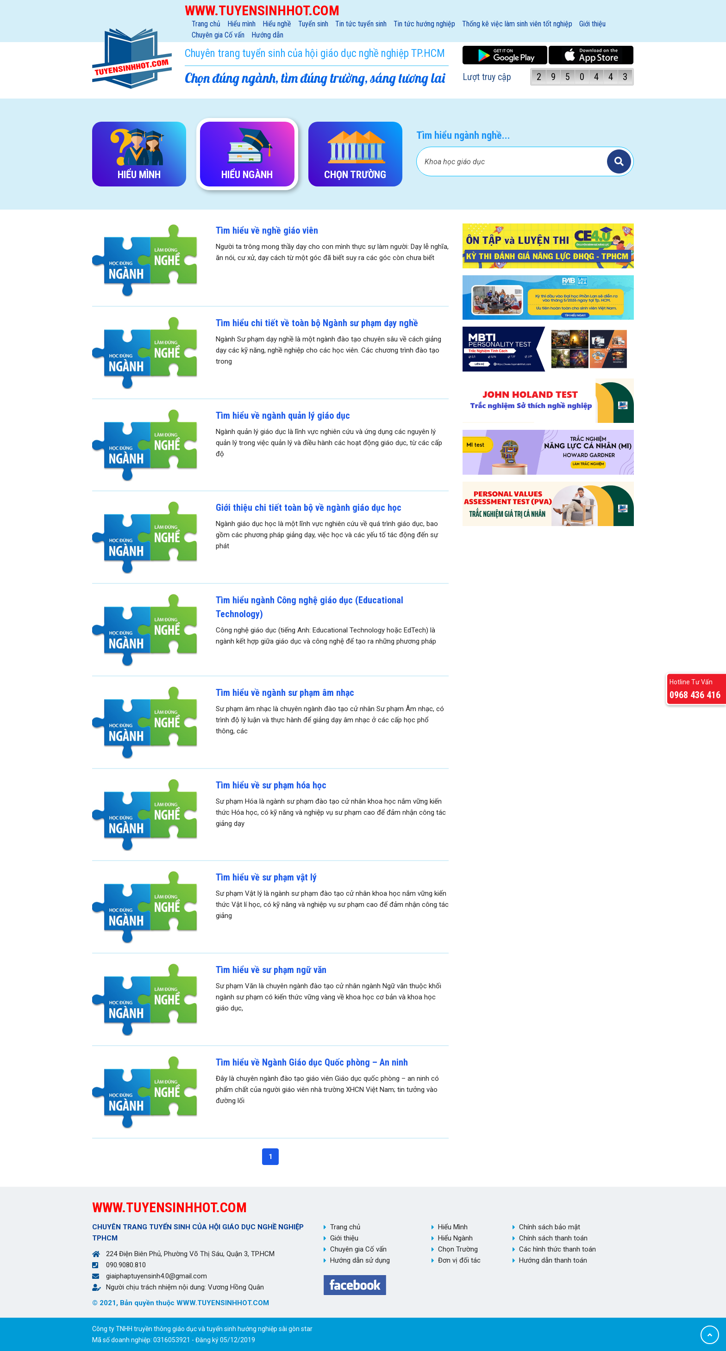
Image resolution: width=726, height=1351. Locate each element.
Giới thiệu (592, 23)
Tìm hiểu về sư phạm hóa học (271, 785)
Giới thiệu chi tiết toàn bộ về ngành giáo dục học (308, 507)
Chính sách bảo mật (549, 1227)
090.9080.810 (126, 1265)
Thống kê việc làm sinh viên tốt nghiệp (517, 23)
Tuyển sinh (313, 23)
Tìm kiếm (619, 161)
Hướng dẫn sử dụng (360, 1260)
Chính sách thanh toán (553, 1238)
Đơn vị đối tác (459, 1260)
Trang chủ (206, 23)
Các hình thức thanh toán (557, 1249)
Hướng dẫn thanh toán (553, 1260)
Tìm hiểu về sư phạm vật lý (266, 877)
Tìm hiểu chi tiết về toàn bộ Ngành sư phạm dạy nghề (317, 322)
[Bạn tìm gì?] (513, 161)
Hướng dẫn (267, 35)
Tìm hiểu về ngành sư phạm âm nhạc (285, 692)
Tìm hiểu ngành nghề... (463, 135)
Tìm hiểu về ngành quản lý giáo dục (283, 415)
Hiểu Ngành (455, 1238)
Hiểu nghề (277, 23)
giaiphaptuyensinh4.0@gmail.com (156, 1276)
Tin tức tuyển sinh (361, 23)
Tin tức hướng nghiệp (424, 23)
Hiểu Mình (453, 1227)
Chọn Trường (458, 1249)
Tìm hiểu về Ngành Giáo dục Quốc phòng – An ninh (312, 1062)
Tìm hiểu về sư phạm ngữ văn (271, 969)
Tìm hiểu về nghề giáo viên (267, 230)
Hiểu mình (241, 23)
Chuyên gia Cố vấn (218, 35)
